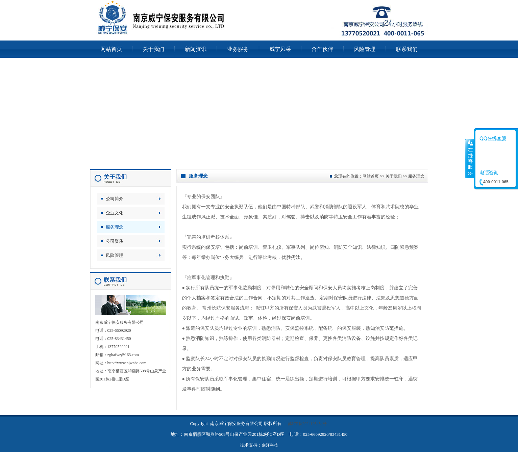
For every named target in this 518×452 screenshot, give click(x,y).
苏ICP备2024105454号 (307, 423)
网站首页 (371, 176)
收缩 (469, 158)
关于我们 (394, 176)
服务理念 (114, 227)
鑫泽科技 (270, 445)
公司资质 (114, 241)
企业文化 (114, 212)
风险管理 (114, 255)
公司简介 (114, 198)
